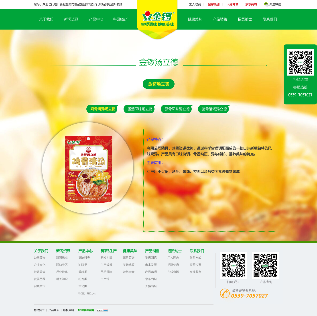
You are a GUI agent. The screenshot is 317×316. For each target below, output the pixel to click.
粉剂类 (82, 279)
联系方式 (195, 258)
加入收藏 (195, 4)
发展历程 (39, 279)
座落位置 (195, 265)
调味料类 (84, 258)
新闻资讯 (71, 19)
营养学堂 (128, 272)
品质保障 (106, 272)
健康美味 (195, 19)
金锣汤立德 (158, 84)
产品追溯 (151, 272)
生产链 (105, 279)
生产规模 (106, 265)
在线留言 (195, 272)
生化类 (82, 286)
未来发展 (151, 265)
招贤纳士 (245, 19)
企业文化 (39, 265)
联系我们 (270, 19)
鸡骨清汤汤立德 (102, 109)
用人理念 (173, 258)
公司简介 (39, 258)
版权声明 (68, 310)
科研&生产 (121, 19)
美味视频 (128, 265)
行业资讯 (62, 272)
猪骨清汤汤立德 (214, 109)
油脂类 (82, 265)
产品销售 (220, 19)
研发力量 (106, 258)
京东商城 (151, 279)
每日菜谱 (128, 258)
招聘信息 (173, 265)
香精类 (82, 272)
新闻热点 (62, 258)
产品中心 (96, 19)
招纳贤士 (39, 310)
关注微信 (272, 4)
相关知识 (62, 279)
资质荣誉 (39, 272)
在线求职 (173, 272)
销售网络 (151, 258)
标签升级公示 (87, 293)
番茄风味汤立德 (140, 109)
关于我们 (46, 19)
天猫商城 (151, 286)
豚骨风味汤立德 (177, 109)
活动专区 (62, 265)
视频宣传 (39, 286)
